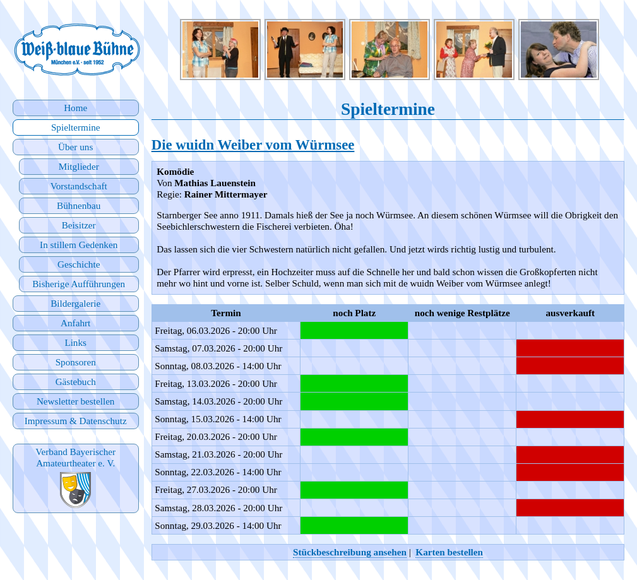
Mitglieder (79, 166)
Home (75, 107)
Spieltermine (75, 127)
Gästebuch (76, 381)
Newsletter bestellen (76, 401)
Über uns (75, 146)
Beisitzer (79, 225)
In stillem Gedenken (78, 244)
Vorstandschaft (79, 186)
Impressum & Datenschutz (76, 420)
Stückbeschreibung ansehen (350, 552)
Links (75, 342)
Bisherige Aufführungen (78, 283)
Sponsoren (76, 362)
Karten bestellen (449, 552)
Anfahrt (75, 322)
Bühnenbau (78, 205)
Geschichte (78, 264)
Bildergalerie (75, 303)
